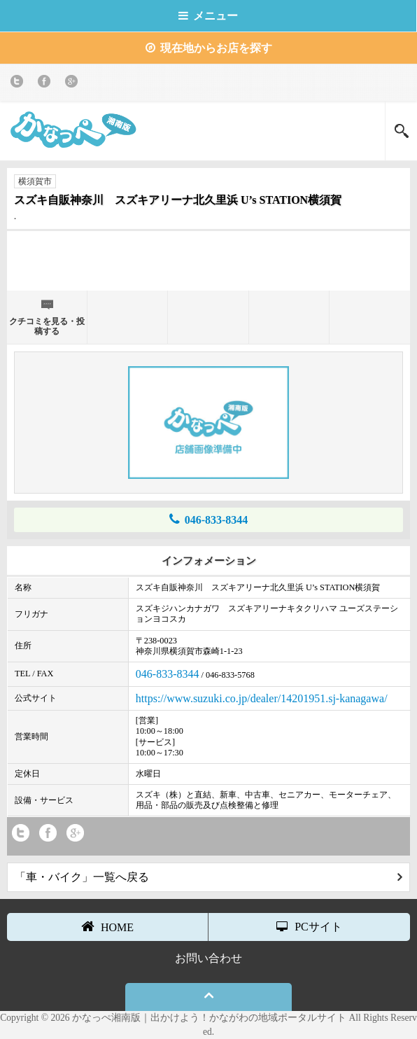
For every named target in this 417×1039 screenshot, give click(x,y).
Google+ (74, 83)
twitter (19, 83)
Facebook (46, 83)
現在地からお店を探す (209, 48)
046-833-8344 (208, 519)
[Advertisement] (208, 259)
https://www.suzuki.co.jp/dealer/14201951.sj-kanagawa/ (262, 698)
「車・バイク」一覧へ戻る (208, 877)
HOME (107, 926)
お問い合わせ (208, 958)
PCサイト (309, 927)
